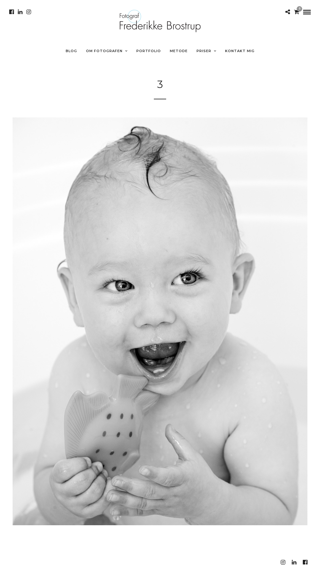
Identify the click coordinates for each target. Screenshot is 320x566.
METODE (179, 51)
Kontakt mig (240, 51)
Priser (204, 51)
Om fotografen (104, 51)
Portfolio (148, 51)
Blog (71, 51)
